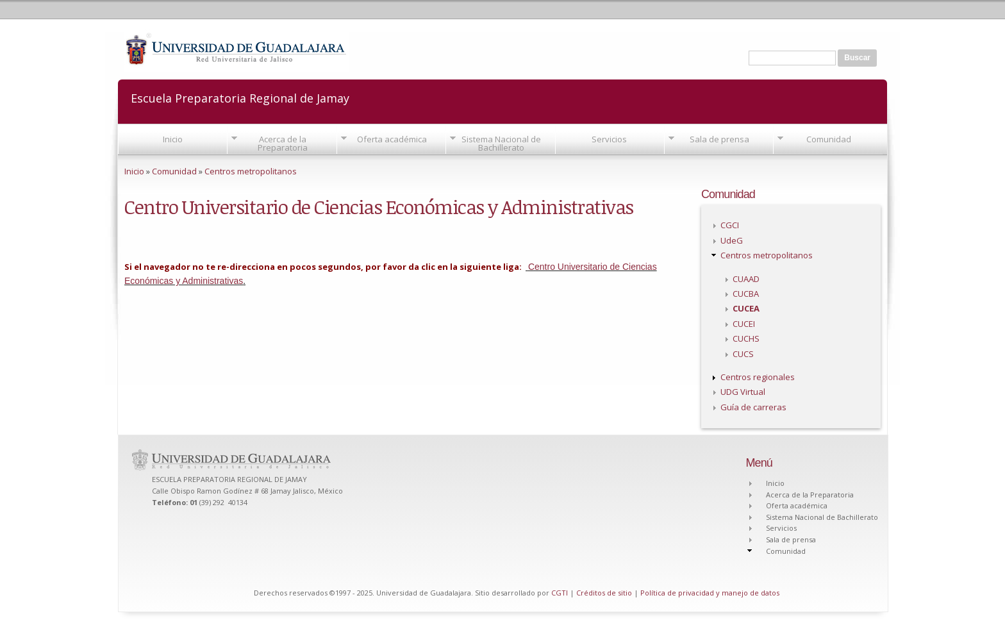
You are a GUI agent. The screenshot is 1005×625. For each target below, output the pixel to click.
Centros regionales (757, 377)
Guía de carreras (753, 407)
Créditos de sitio (604, 592)
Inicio (173, 139)
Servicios (609, 139)
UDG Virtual (742, 391)
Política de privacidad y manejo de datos (709, 592)
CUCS (743, 354)
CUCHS (746, 338)
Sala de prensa (719, 139)
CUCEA (746, 308)
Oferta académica (392, 139)
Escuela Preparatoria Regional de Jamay (240, 97)
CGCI (729, 225)
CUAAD (746, 279)
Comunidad (828, 139)
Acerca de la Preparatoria (283, 143)
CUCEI (744, 323)
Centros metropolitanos (250, 171)
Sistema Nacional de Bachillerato (501, 143)
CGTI (559, 592)
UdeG (731, 240)
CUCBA (746, 293)
